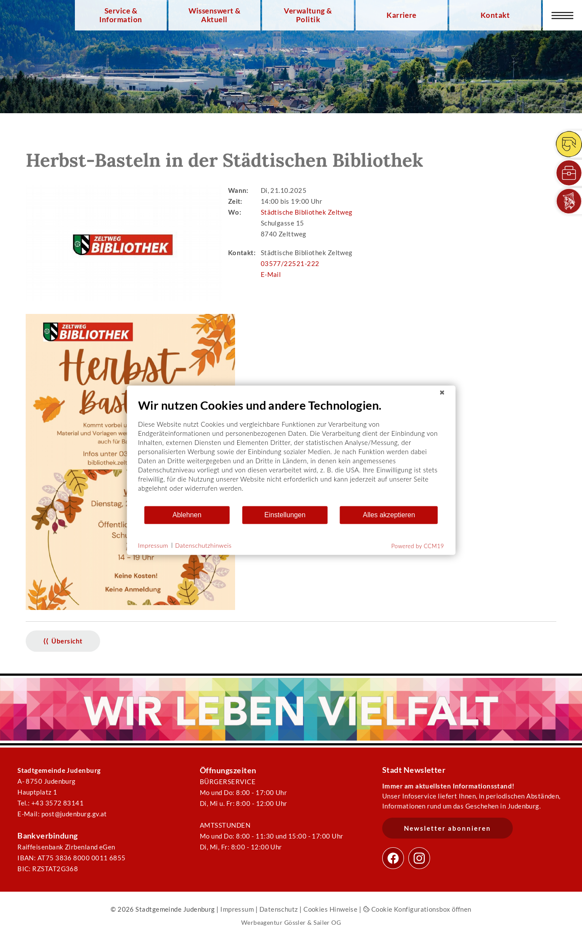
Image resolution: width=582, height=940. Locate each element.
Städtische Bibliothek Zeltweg (307, 212)
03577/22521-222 (290, 263)
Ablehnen (187, 515)
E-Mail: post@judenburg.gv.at (62, 814)
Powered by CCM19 (417, 545)
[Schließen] (441, 392)
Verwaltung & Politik (308, 15)
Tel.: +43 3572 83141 (50, 803)
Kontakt (495, 15)
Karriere (402, 15)
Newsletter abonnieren (447, 828)
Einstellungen (285, 515)
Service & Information (120, 15)
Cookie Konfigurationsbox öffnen (417, 909)
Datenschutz (278, 909)
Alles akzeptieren (389, 515)
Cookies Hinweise (330, 909)
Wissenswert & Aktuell (214, 15)
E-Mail (271, 274)
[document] (291, 451)
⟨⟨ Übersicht (63, 641)
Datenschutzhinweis (203, 545)
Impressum (237, 909)
